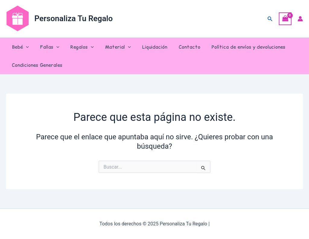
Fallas (47, 47)
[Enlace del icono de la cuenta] (300, 18)
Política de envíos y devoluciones (238, 47)
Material (113, 47)
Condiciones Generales (36, 65)
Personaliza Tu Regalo (73, 18)
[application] (25, 47)
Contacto (180, 47)
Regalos (78, 47)
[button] (270, 19)
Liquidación (147, 47)
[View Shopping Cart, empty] (285, 18)
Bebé (19, 47)
